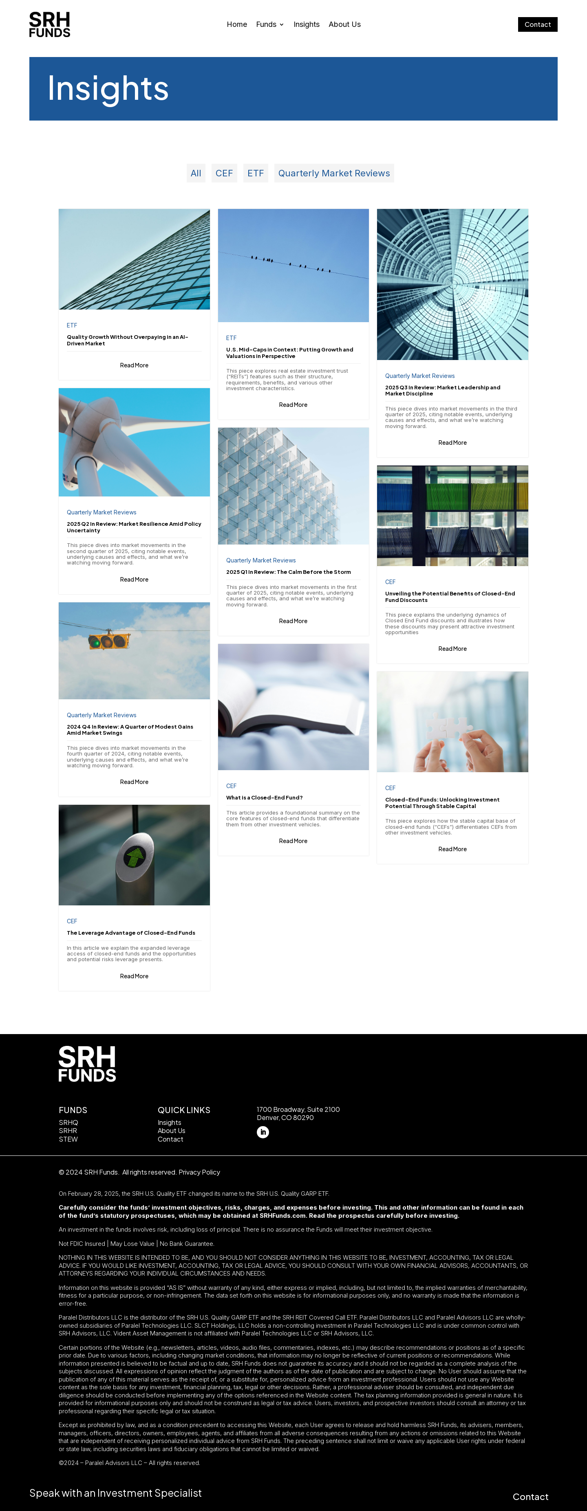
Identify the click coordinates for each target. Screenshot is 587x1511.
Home (237, 25)
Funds (266, 25)
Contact (538, 24)
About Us (345, 25)
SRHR (68, 1130)
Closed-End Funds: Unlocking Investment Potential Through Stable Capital (442, 802)
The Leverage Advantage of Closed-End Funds (131, 932)
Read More (134, 364)
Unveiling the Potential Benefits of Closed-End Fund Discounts (450, 596)
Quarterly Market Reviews (334, 173)
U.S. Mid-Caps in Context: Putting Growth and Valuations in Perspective (289, 352)
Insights (307, 25)
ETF (255, 173)
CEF (224, 173)
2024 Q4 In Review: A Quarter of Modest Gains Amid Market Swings (130, 729)
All (196, 173)
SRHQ (68, 1122)
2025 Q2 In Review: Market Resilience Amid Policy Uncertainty (134, 527)
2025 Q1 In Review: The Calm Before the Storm (288, 572)
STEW (68, 1139)
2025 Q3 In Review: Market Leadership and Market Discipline (443, 390)
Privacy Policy (199, 1171)
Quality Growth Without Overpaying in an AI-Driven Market (127, 340)
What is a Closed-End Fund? (264, 797)
